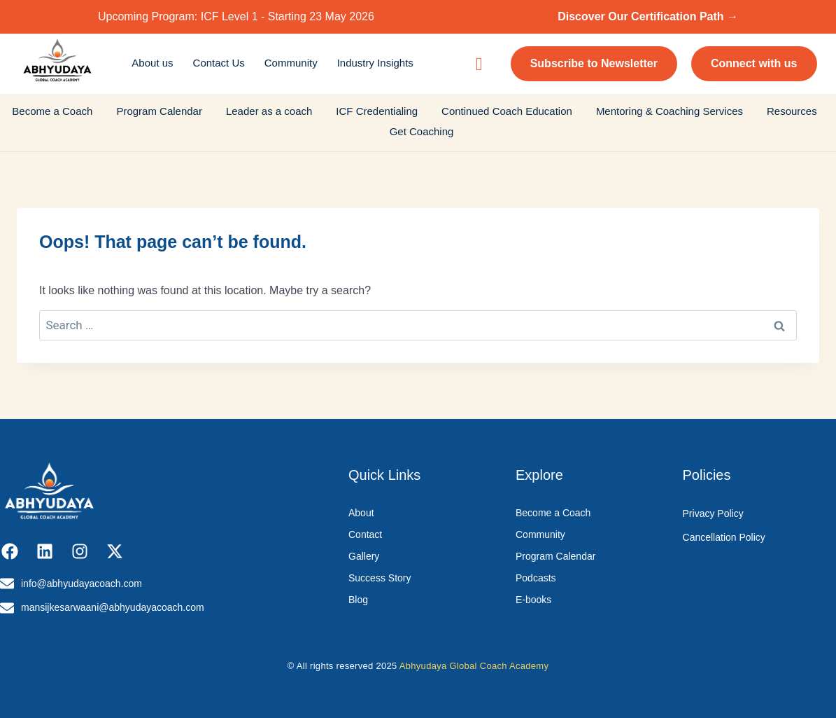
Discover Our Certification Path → (648, 16)
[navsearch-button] (479, 64)
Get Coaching (422, 131)
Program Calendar (159, 111)
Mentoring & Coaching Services (669, 111)
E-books (533, 599)
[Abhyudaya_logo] (57, 61)
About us (152, 63)
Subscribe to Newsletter (594, 63)
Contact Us (219, 63)
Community (291, 63)
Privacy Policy (713, 513)
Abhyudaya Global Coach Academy (474, 666)
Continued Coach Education (506, 111)
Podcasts (536, 578)
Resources (792, 111)
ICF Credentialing (377, 111)
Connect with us (754, 63)
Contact (365, 534)
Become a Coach (52, 111)
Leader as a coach (269, 111)
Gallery (363, 556)
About (361, 512)
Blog (358, 599)
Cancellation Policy (724, 537)
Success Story (379, 578)
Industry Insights (375, 63)
